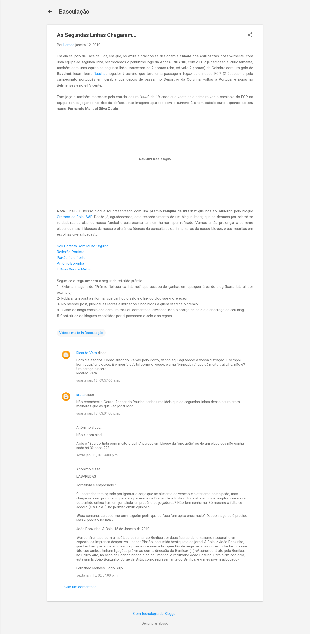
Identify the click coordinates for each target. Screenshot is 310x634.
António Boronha (70, 263)
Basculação (74, 11)
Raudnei (100, 73)
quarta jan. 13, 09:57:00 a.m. (98, 380)
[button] (250, 35)
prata (80, 394)
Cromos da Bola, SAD (74, 217)
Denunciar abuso (155, 623)
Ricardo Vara (86, 353)
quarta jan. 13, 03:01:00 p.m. (98, 413)
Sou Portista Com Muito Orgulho (83, 246)
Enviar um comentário (79, 587)
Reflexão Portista (70, 252)
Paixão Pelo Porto (71, 257)
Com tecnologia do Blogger (155, 613)
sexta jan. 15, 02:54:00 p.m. (97, 455)
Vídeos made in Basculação (81, 333)
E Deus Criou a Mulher (74, 269)
